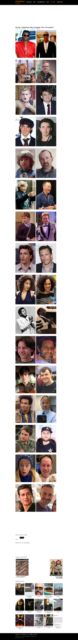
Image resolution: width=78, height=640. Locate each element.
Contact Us (17, 636)
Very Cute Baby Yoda (29, 626)
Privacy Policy (33, 636)
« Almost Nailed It (20, 576)
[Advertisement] (39, 16)
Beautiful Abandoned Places (58, 596)
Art (34, 2)
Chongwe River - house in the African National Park (49, 596)
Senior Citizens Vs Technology (39, 612)
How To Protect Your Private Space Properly (29, 596)
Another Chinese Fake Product (48, 627)
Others (53, 2)
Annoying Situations (20, 595)
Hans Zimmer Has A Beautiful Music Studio (20, 627)
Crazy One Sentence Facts (58, 612)
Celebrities (41, 2)
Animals (29, 2)
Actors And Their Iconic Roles (20, 612)
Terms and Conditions (25, 636)
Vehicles (60, 2)
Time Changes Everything (59, 577)
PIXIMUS (20, 1)
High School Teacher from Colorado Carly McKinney (48, 612)
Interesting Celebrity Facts (39, 596)
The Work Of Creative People (39, 627)
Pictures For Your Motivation (58, 627)
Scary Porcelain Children (29, 612)
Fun (47, 2)
